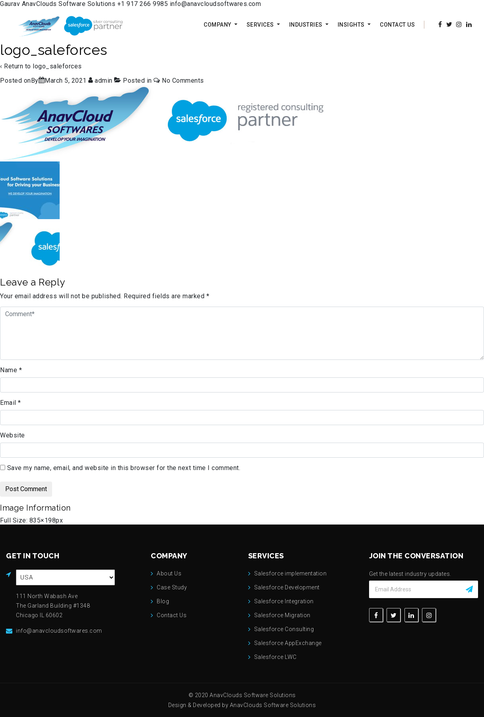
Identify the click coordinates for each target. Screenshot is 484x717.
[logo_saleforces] (66, 80)
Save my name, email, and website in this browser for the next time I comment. (124, 468)
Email (10, 402)
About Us (169, 573)
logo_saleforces (57, 66)
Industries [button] (306, 24)
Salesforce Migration (282, 615)
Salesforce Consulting (284, 629)
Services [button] (261, 24)
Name (11, 370)
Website (12, 435)
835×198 (42, 520)
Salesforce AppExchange (288, 643)
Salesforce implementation (290, 573)
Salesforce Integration (284, 601)
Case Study (172, 587)
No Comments (183, 80)
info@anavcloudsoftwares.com (215, 4)
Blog (163, 601)
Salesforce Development (287, 587)
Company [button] (218, 24)
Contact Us (397, 24)
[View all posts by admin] (101, 80)
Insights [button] (352, 24)
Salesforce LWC (275, 657)
